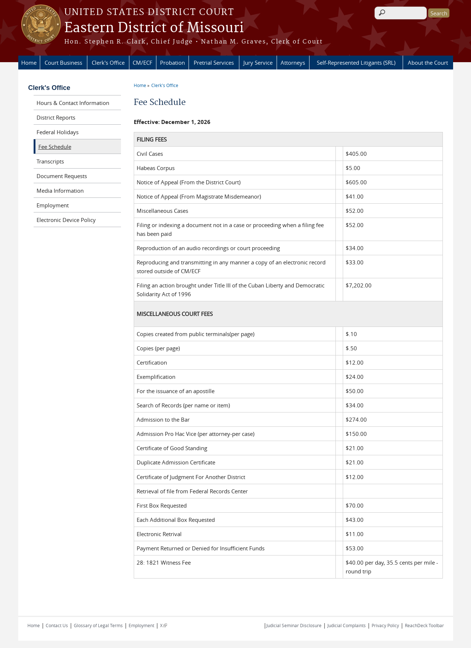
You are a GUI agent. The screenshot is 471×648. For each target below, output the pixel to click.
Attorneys (293, 62)
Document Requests (62, 176)
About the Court (428, 62)
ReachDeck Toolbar (424, 625)
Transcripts (50, 161)
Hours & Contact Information (73, 102)
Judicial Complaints (346, 625)
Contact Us (57, 625)
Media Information (60, 190)
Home (29, 62)
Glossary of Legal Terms (98, 625)
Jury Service (258, 62)
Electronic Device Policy (66, 219)
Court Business (63, 62)
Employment (53, 205)
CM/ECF (142, 62)
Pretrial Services (214, 62)
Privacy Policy (385, 625)
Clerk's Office (108, 62)
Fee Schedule (54, 146)
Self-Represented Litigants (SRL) (356, 62)
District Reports (56, 117)
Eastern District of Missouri (154, 28)
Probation (172, 62)
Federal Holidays (58, 132)
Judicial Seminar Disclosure (294, 625)
